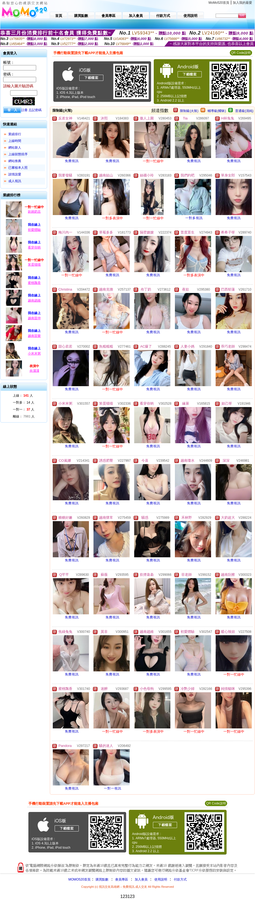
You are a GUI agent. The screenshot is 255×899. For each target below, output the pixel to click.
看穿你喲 (34, 247)
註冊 (24, 110)
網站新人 (14, 147)
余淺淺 (34, 371)
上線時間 (14, 141)
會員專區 (121, 879)
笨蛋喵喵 (34, 264)
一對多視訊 (194, 218)
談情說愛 (14, 174)
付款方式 (180, 879)
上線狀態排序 (18, 154)
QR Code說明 (241, 53)
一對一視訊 (112, 788)
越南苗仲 (34, 318)
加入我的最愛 (242, 3)
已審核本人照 (18, 168)
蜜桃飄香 (34, 283)
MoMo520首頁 (219, 3)
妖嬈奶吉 (34, 211)
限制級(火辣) (189, 111)
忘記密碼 (35, 110)
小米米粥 (34, 353)
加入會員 (141, 879)
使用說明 (160, 879)
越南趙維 (34, 300)
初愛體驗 (34, 230)
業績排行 (14, 134)
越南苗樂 (34, 336)
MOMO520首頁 (79, 879)
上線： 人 (23, 395)
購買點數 (101, 879)
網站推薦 (14, 161)
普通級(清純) (244, 111)
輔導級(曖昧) (217, 111)
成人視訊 (14, 181)
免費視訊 (72, 161)
